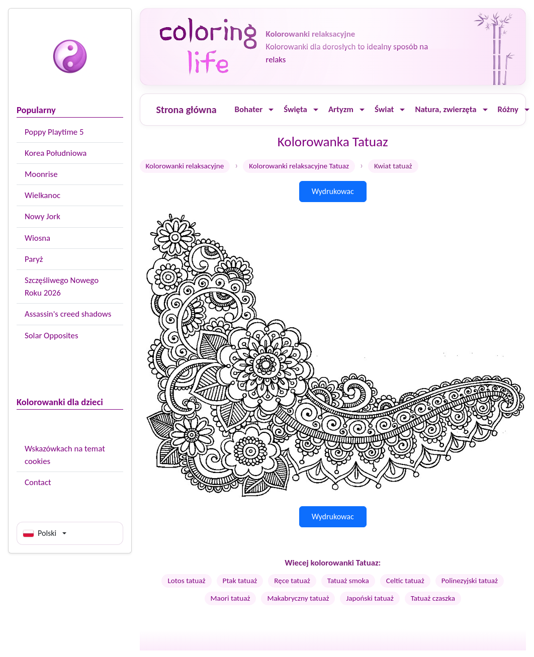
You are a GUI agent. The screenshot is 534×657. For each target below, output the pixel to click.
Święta (295, 109)
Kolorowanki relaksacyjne (185, 165)
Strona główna (186, 110)
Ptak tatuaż (240, 580)
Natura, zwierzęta (445, 109)
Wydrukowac (333, 191)
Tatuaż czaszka (433, 598)
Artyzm (340, 109)
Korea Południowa (55, 153)
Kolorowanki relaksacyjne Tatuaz (299, 165)
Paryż (34, 259)
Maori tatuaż (230, 598)
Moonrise (41, 174)
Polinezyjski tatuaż (469, 580)
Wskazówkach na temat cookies (65, 454)
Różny (508, 109)
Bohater (249, 109)
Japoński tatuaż (369, 598)
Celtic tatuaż (405, 580)
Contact (38, 482)
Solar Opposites (51, 335)
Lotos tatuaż (186, 580)
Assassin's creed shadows (68, 314)
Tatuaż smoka (348, 580)
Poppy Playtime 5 (54, 132)
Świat (384, 109)
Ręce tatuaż (292, 580)
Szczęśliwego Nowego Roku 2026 (62, 286)
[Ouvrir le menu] (271, 110)
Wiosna (37, 238)
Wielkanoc (42, 195)
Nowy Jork (42, 216)
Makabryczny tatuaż (298, 598)
